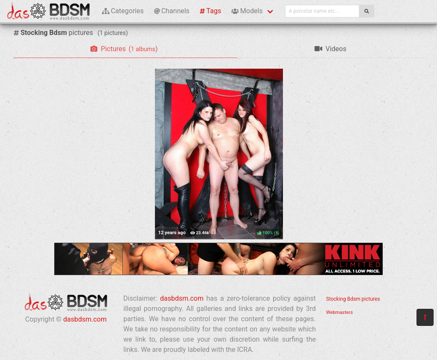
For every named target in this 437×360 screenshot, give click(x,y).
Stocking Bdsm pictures (353, 299)
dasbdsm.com (85, 319)
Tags (210, 11)
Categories (123, 11)
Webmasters (339, 312)
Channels (171, 11)
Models (246, 11)
